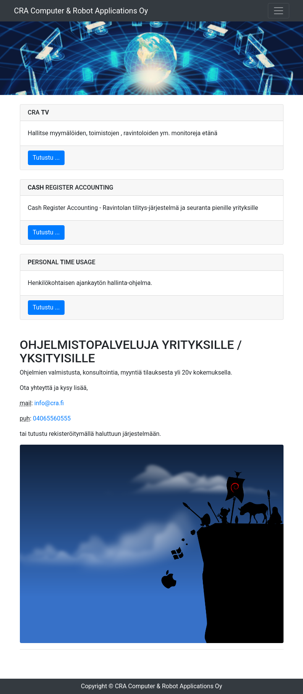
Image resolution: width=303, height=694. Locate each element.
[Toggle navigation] (278, 10)
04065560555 (52, 418)
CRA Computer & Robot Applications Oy (81, 10)
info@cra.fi (49, 403)
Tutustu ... (46, 157)
